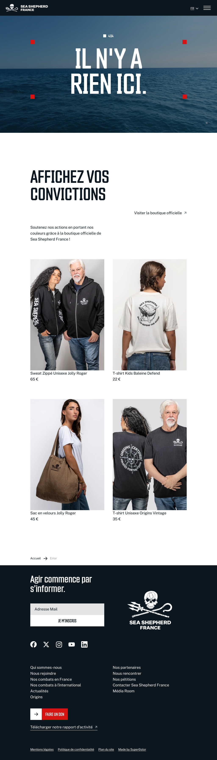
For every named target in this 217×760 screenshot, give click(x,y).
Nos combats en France (51, 679)
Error (53, 558)
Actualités (39, 691)
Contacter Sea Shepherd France (141, 685)
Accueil (35, 558)
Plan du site (106, 749)
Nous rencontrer (127, 673)
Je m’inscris (67, 620)
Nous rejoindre (43, 673)
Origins (36, 697)
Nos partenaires (127, 667)
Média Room (124, 691)
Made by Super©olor (132, 749)
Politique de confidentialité (76, 749)
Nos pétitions (124, 679)
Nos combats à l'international (55, 685)
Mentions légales (42, 749)
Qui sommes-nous (46, 667)
